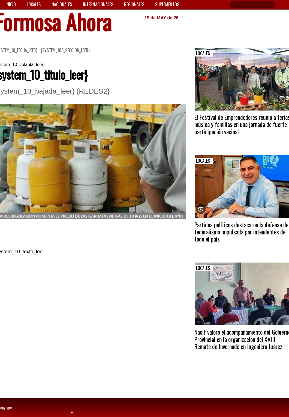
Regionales (134, 4)
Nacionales (62, 4)
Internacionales (98, 4)
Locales (34, 4)
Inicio (10, 4)
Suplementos (167, 4)
